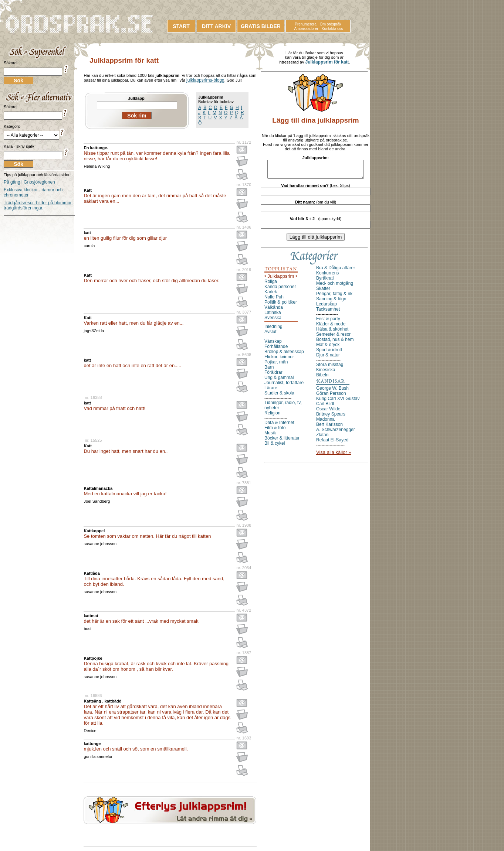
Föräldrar (273, 375)
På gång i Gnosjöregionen (29, 182)
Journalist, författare (284, 386)
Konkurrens (327, 276)
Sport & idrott (329, 353)
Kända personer (280, 290)
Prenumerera (305, 24)
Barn (269, 370)
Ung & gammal (279, 380)
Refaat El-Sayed (332, 443)
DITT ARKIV (216, 26)
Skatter (323, 291)
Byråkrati (325, 281)
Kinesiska (325, 373)
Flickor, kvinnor (279, 360)
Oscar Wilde (328, 412)
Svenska (272, 321)
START (181, 26)
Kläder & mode (330, 327)
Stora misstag (329, 367)
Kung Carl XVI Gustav (337, 401)
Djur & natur (328, 358)
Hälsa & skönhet (332, 332)
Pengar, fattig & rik (334, 297)
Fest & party (328, 322)
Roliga (270, 284)
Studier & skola (279, 396)
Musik (270, 436)
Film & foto (274, 431)
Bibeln (322, 378)
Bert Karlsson (329, 427)
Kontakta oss (332, 29)
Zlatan (322, 438)
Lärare (270, 391)
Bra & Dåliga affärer (335, 271)
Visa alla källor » (333, 455)
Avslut (270, 335)
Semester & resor (333, 337)
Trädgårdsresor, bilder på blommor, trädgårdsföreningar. (38, 205)
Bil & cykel (274, 446)
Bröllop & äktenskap (284, 355)
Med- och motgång (334, 286)
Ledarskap (326, 307)
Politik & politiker (280, 305)
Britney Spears (330, 417)
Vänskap (273, 344)
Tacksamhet (328, 312)
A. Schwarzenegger (335, 432)
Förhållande (276, 349)
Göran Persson (331, 396)
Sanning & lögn (331, 302)
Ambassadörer (306, 29)
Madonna (325, 422)
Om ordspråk (330, 24)
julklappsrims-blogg (205, 80)
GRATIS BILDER (261, 26)
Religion (272, 416)
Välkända (273, 310)
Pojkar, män (276, 365)
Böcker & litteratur (282, 441)
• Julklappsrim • (280, 279)
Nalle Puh (274, 300)
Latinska (272, 315)
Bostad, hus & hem (335, 342)
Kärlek (270, 295)
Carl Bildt (325, 407)
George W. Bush (332, 391)
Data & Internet (279, 425)
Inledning (273, 329)
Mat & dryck (327, 348)
